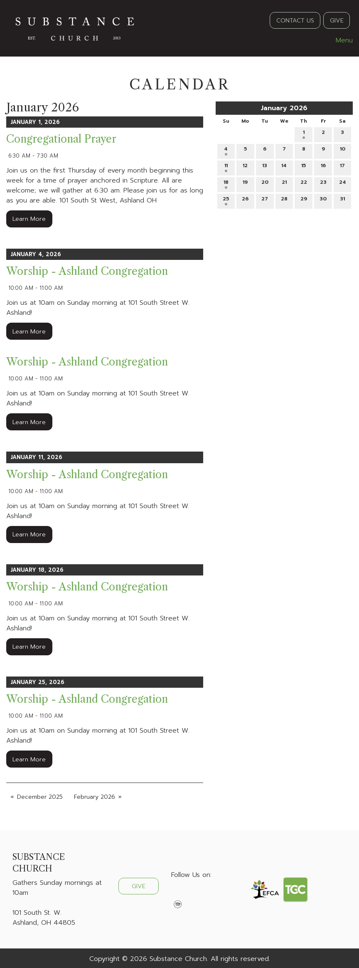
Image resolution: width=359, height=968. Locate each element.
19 (245, 183)
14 (284, 167)
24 (342, 183)
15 (303, 167)
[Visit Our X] (191, 894)
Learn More (29, 218)
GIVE (337, 20)
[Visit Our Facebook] (177, 894)
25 (226, 200)
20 (264, 183)
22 (303, 183)
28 (284, 200)
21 (284, 183)
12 (245, 167)
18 (226, 183)
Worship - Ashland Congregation (87, 271)
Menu (340, 40)
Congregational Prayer (61, 139)
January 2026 (284, 108)
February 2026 (94, 797)
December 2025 (40, 797)
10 (342, 150)
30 (323, 200)
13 (264, 167)
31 (342, 200)
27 (264, 200)
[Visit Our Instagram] (204, 894)
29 (303, 200)
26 (245, 200)
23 (323, 183)
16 (323, 167)
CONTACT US (295, 20)
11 (226, 167)
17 (342, 167)
